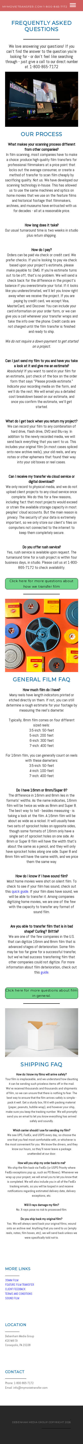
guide (44, 972)
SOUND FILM (12, 1298)
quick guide (20, 891)
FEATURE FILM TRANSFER (19, 1285)
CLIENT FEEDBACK (15, 1289)
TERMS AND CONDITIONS (18, 1294)
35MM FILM (11, 1280)
